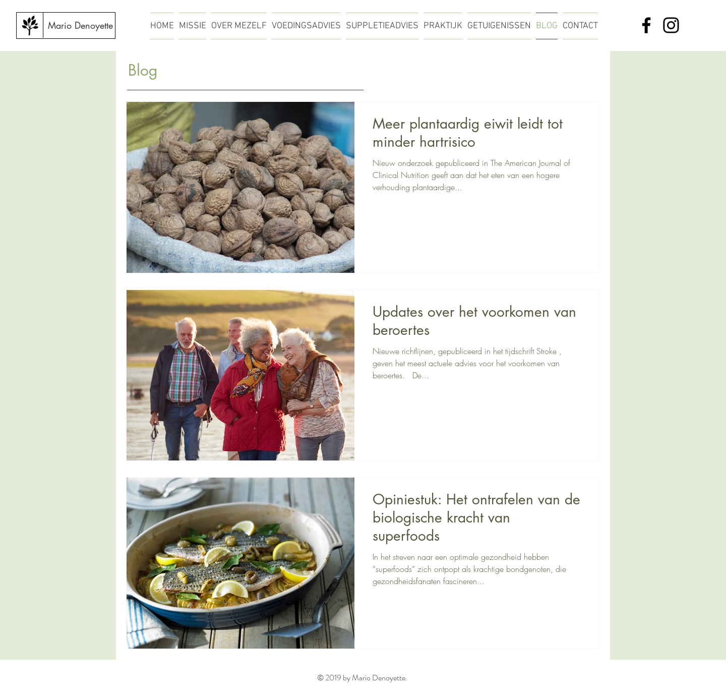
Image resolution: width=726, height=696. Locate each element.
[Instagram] (671, 25)
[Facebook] (646, 25)
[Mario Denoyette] (80, 26)
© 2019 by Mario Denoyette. (363, 677)
